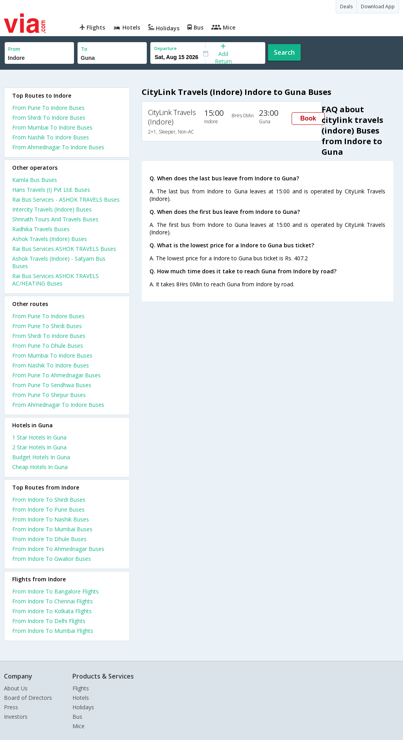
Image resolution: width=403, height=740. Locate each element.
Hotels (80, 697)
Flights (80, 688)
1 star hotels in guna (39, 437)
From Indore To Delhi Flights (48, 621)
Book (308, 118)
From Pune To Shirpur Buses (49, 395)
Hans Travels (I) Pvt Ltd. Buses (51, 189)
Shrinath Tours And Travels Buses (55, 219)
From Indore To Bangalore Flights (55, 591)
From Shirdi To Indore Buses (48, 117)
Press (11, 707)
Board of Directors (28, 697)
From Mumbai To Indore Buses (52, 127)
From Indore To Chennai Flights (52, 601)
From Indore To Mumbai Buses (52, 529)
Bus (77, 716)
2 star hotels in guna (39, 447)
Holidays (83, 707)
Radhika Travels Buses (41, 229)
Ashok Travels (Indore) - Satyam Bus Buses (58, 262)
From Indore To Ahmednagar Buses (58, 549)
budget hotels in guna (41, 457)
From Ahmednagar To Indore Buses (58, 147)
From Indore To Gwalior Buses (51, 558)
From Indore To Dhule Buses (49, 539)
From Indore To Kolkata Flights (52, 611)
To (84, 49)
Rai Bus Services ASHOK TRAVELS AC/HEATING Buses (55, 279)
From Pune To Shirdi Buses (47, 326)
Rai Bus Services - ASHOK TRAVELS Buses (66, 199)
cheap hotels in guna (40, 467)
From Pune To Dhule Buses (47, 345)
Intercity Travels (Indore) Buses (52, 209)
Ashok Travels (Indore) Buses (49, 239)
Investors (16, 716)
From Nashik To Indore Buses (50, 137)
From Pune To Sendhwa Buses (51, 385)
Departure (165, 48)
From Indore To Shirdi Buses (48, 499)
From (14, 49)
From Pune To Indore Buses (48, 107)
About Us (16, 688)
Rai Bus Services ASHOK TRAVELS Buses (64, 248)
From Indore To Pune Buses (48, 509)
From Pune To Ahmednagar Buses (56, 375)
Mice (78, 726)
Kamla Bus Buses (34, 180)
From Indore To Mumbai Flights (52, 630)
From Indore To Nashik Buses (50, 519)
